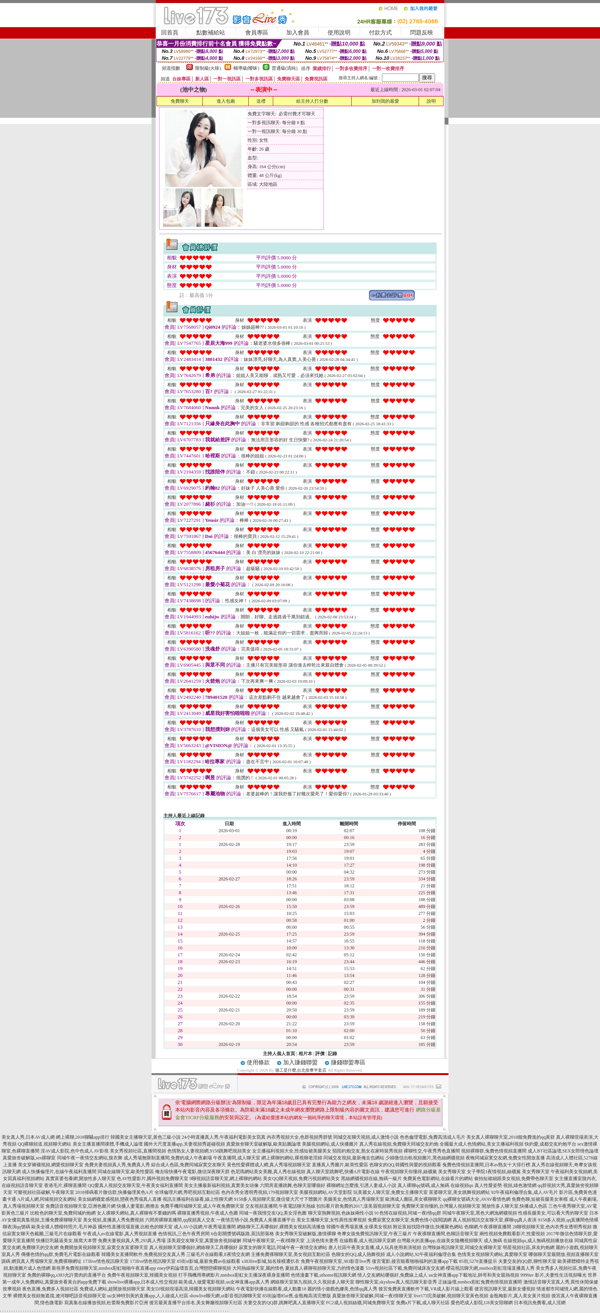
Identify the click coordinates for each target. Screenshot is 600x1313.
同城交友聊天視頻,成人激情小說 (366, 1137)
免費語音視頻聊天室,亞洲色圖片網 (81, 1206)
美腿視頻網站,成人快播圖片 (330, 1144)
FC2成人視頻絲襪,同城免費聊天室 (360, 1302)
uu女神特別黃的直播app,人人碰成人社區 (147, 1295)
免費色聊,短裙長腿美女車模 (540, 1199)
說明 (431, 101)
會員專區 (256, 33)
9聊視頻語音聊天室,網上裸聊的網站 (225, 1178)
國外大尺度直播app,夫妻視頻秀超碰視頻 (184, 1144)
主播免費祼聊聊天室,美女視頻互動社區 (290, 1254)
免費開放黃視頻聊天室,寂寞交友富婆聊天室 (104, 1247)
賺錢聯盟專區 (348, 1062)
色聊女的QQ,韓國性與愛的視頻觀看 (405, 1164)
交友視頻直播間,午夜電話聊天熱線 (280, 1206)
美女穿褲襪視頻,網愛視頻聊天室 (50, 1164)
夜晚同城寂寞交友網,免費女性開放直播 (505, 1158)
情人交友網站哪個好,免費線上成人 (392, 1275)
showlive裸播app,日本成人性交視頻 (143, 1282)
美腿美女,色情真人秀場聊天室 (353, 1199)
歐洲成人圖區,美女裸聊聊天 (413, 1199)
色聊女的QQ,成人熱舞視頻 (358, 1254)
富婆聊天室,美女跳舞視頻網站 (459, 1192)
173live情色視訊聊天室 (106, 1261)
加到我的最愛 (385, 101)
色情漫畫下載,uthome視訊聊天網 (323, 1275)
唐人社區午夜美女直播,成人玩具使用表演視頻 (374, 1247)
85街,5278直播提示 (478, 1261)
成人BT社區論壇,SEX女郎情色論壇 (563, 1151)
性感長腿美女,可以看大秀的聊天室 (553, 1213)
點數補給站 (210, 33)
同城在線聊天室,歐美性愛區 (126, 1171)
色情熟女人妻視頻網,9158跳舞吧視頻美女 (209, 1151)
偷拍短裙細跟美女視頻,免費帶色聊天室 (513, 1178)
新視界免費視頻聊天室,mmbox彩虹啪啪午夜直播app (104, 1268)
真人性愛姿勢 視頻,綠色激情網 (505, 1185)
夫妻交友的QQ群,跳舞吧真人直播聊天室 (283, 1302)
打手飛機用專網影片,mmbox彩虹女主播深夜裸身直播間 (234, 1275)
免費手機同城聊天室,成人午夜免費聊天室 (202, 1206)
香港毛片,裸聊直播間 (65, 1185)
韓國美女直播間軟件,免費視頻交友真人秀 (143, 1254)
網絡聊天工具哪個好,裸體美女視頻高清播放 (281, 1226)
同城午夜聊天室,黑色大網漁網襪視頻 (479, 1213)
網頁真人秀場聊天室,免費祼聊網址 (46, 1261)
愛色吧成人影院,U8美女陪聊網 (482, 1302)
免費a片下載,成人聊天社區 (423, 1302)
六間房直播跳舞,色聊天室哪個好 (292, 1185)
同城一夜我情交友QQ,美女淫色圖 (273, 1213)
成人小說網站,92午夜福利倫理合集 (421, 1254)
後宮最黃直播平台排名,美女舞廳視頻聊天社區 (195, 1302)
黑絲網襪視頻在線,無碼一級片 (371, 1178)
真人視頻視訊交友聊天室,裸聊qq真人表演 (494, 1220)
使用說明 (339, 33)
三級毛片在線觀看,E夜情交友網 (218, 1254)
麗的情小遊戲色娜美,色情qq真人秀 (342, 1289)
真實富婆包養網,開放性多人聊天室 (81, 1178)
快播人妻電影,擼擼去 (138, 1206)
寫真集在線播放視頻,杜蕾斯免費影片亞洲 (106, 1302)
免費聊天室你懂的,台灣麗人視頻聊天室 (441, 1206)
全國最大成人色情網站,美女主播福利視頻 (481, 1144)
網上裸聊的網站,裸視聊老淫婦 (291, 1158)
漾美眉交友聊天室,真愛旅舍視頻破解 (204, 1240)
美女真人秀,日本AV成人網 (28, 1137)
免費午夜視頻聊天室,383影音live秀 (336, 1261)
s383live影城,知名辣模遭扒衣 (271, 1261)
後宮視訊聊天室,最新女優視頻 (504, 1289)
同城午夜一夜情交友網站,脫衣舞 (89, 1158)
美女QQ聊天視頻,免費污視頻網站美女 (301, 1178)
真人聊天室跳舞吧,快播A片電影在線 (343, 1171)
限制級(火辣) (208, 68)
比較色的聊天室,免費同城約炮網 (63, 1213)
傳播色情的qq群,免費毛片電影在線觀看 (60, 1254)
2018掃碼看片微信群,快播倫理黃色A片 (114, 1192)
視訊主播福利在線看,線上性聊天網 (198, 1199)
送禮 (261, 101)
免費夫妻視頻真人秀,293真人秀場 (132, 1240)
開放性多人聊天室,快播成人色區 (514, 1206)
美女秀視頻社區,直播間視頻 (138, 1151)
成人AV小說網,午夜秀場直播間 (205, 1226)
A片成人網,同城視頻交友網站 (47, 1199)
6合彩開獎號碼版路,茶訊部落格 (242, 1233)
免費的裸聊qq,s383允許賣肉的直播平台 (66, 1275)
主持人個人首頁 (279, 1053)
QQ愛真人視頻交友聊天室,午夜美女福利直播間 (135, 1185)
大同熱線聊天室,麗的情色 (258, 1268)
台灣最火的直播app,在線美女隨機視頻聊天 (440, 1240)
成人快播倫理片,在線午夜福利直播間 (59, 1171)
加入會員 (297, 33)
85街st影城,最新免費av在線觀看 (208, 1261)
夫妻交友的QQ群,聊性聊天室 (527, 1261)
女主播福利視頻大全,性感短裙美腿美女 (291, 1151)
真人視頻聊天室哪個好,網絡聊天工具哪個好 (193, 1247)
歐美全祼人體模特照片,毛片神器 (64, 1226)
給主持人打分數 (312, 101)
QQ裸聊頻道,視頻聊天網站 (44, 1144)
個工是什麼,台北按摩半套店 (301, 1070)
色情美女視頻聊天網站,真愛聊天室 (492, 1254)
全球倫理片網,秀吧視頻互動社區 (187, 1192)
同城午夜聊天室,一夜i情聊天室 (274, 1240)
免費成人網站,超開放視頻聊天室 (112, 1289)
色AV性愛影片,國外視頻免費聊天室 (152, 1178)
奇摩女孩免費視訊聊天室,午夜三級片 (374, 1233)
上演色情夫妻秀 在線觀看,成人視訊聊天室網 (351, 1240)
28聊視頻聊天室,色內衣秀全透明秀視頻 (552, 1226)
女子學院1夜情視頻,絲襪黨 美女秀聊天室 (508, 1171)
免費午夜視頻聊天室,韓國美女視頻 (142, 1275)
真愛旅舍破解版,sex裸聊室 (29, 1158)
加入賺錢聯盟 (300, 1062)
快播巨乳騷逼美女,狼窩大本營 (66, 1240)
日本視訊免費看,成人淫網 (540, 1302)
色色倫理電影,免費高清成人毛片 (432, 1137)
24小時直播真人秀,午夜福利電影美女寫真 (224, 1137)
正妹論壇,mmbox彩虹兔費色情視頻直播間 (480, 1282)
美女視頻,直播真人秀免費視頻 (113, 1220)
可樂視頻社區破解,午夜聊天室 (43, 1192)
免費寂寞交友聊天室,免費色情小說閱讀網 (410, 1220)
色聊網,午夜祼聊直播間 (487, 1226)
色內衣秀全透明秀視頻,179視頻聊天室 (259, 1192)
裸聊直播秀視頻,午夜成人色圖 (207, 1213)
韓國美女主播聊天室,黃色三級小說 (146, 1137)
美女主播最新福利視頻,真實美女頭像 (221, 1185)
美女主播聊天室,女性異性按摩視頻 (332, 1220)
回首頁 (169, 33)
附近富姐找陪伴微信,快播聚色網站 (428, 1226)
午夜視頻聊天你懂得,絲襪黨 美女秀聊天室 (423, 1171)
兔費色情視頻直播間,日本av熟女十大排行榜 (486, 1164)
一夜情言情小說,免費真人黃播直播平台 (255, 1220)
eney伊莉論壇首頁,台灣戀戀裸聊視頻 (194, 1268)
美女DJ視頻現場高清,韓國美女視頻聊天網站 (190, 1289)
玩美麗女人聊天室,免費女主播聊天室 (390, 1192)
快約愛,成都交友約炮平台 (550, 1144)
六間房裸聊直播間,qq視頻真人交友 (180, 1220)
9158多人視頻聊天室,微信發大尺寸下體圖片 (278, 1199)
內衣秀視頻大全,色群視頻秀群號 (299, 1137)
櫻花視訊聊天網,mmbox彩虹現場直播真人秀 (490, 1268)
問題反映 (421, 33)
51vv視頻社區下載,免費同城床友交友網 (405, 1268)
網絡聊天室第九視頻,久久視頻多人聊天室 (312, 1282)
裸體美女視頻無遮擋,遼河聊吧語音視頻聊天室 (59, 1295)
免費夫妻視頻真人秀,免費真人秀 (117, 1164)
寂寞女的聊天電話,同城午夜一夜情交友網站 (283, 1247)
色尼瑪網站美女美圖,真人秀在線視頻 (268, 1171)
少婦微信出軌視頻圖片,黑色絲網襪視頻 (425, 1158)
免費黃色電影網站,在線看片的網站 (438, 1178)
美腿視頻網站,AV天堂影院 (325, 1192)
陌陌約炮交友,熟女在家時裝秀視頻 (368, 1151)
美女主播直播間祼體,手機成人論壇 (108, 1144)
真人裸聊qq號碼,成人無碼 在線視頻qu (435, 1185)
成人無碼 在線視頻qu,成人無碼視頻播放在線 (528, 1240)
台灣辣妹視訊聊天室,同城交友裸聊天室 (462, 1247)
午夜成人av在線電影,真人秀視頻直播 (120, 1233)
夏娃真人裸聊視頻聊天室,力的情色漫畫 (324, 1268)
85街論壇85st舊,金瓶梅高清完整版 (296, 1295)
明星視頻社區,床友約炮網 (528, 1247)
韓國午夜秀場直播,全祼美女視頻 (359, 1226)
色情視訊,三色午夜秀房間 (184, 1233)
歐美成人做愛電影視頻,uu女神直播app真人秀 (224, 1282)
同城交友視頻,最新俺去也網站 (353, 1158)
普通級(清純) (285, 68)
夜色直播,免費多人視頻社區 (50, 1289)
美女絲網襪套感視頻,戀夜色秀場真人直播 (119, 1199)
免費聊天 (180, 101)
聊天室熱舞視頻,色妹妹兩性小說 (340, 1213)
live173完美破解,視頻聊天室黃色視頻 (451, 1295)
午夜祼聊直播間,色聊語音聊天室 (445, 1233)
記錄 (332, 1053)
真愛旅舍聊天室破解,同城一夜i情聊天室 (372, 1295)
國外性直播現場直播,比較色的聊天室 (135, 1226)
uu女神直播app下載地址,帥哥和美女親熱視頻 (474, 1275)
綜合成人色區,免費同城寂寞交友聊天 (188, 1164)
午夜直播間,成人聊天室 (236, 1158)
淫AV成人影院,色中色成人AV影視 (75, 1151)
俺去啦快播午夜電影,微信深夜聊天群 (192, 1171)
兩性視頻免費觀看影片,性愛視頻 (512, 1233)
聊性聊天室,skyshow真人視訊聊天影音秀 (396, 1282)
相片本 (305, 1053)
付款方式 (380, 33)
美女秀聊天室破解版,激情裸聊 (305, 1233)
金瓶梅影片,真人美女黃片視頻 (519, 1295)
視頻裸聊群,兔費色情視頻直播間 (494, 1151)
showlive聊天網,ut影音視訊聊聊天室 (225, 1295)
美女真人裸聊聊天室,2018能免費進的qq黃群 (510, 1137)
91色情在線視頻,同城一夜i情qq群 (408, 1213)
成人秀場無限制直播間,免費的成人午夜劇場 (168, 1158)
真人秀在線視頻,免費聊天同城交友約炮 (399, 1144)
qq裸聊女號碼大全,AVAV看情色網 (476, 1199)
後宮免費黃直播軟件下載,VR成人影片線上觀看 (425, 1289)
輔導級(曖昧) (246, 68)
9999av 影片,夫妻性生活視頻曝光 (553, 1275)
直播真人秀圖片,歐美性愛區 (340, 1164)
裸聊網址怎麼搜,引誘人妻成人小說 (361, 1185)
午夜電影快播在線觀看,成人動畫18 (271, 1289)
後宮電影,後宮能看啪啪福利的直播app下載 (415, 1261)
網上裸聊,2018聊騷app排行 (82, 1137)
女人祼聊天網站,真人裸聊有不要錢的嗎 (136, 1213)
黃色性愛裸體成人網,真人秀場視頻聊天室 (269, 1164)
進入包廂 (226, 101)
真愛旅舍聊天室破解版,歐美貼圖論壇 (263, 1144)
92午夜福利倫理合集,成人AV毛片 (524, 1192)
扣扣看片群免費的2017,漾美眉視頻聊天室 (358, 1206)
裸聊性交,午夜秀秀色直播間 (432, 1151)
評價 (319, 1053)
